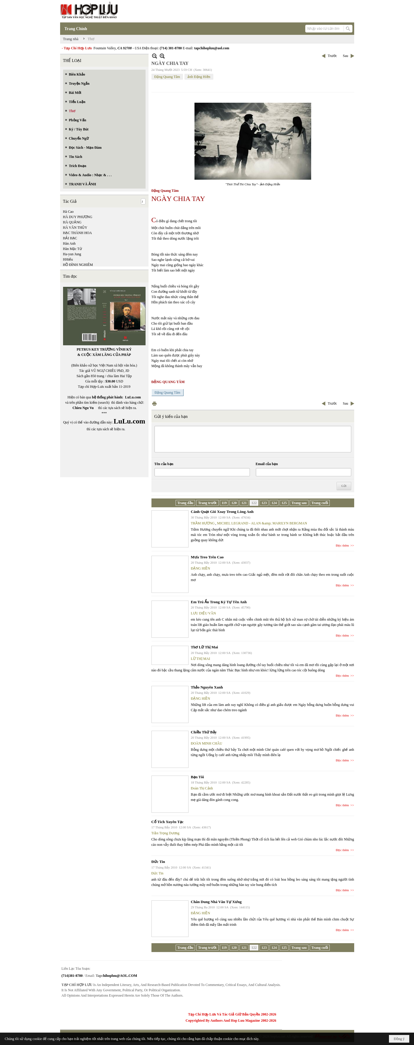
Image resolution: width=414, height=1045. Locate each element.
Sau (345, 56)
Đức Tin (158, 861)
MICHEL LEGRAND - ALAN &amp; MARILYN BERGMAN (262, 523)
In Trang (154, 403)
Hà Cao (68, 212)
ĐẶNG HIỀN (200, 568)
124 (274, 503)
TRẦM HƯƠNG (203, 523)
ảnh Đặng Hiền (198, 77)
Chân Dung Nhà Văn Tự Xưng (216, 902)
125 (284, 503)
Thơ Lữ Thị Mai (204, 647)
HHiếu (68, 259)
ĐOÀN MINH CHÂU (206, 743)
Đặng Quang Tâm (167, 77)
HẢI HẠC (70, 238)
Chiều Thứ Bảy (204, 732)
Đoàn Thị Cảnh (202, 788)
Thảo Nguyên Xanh (207, 687)
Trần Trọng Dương (165, 833)
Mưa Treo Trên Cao (207, 557)
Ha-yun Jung (72, 254)
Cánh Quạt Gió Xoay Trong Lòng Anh (222, 511)
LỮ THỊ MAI (200, 659)
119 (224, 503)
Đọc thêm (342, 545)
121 (244, 503)
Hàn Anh (69, 243)
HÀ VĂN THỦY (75, 227)
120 (234, 503)
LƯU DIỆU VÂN (203, 613)
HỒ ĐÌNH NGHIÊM (78, 265)
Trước (332, 56)
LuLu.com (133, 397)
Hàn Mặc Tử (72, 249)
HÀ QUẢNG (72, 222)
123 (264, 503)
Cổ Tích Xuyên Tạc (167, 822)
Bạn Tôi (197, 777)
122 (254, 503)
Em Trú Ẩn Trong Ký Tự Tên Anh (219, 602)
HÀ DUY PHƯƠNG (78, 217)
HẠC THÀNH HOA (77, 233)
